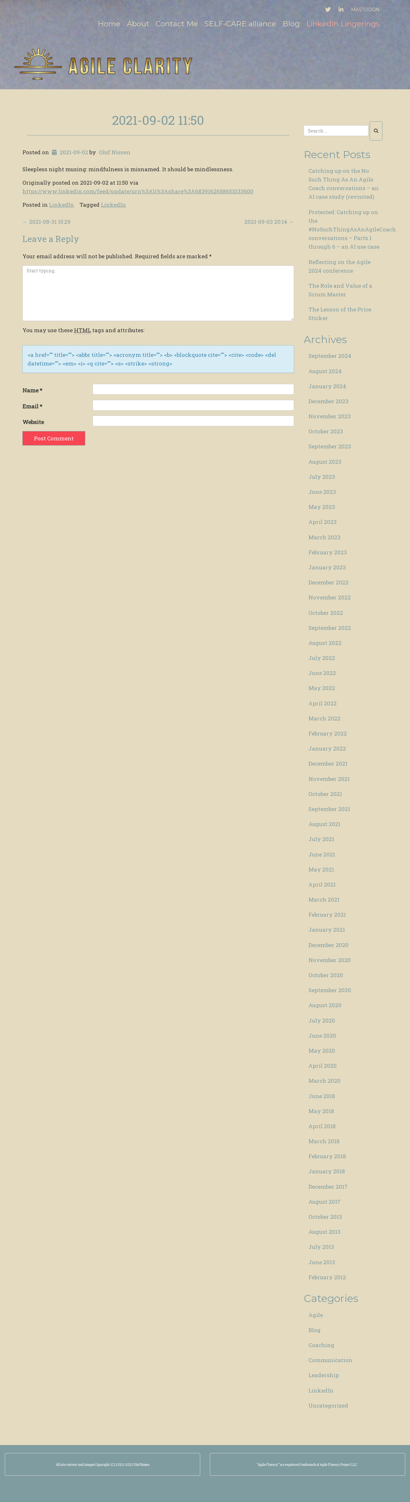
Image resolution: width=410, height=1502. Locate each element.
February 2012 (327, 1277)
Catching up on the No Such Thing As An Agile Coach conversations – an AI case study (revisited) (343, 184)
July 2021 (321, 839)
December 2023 (328, 401)
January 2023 (327, 567)
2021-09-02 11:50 (158, 120)
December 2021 (328, 763)
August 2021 (324, 824)
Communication (330, 1360)
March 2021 (324, 899)
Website (33, 422)
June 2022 (322, 673)
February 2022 (327, 733)
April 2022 (322, 703)
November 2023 (329, 416)
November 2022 (329, 597)
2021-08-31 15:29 (46, 221)
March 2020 (324, 1080)
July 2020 (321, 1020)
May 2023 (321, 506)
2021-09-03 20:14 (269, 221)
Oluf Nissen (114, 152)
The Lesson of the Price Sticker (339, 314)
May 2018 (321, 1111)
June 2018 (321, 1096)
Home (109, 23)
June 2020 (322, 1035)
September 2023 (329, 446)
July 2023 (321, 476)
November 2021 (329, 779)
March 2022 (324, 718)
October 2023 (325, 431)
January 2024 (327, 386)
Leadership (323, 1375)
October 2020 (325, 975)
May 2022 (321, 688)
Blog (291, 23)
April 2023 (322, 522)
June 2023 (322, 491)
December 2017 (328, 1186)
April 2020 (322, 1065)
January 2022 (327, 748)
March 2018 (324, 1141)
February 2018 (327, 1156)
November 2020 (329, 960)
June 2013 (321, 1262)
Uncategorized (328, 1405)
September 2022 (329, 627)
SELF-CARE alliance (240, 23)
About (138, 23)
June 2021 (321, 854)
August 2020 (324, 1005)
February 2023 (327, 552)
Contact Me (177, 23)
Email (32, 406)
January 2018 (326, 1171)
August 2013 (324, 1231)
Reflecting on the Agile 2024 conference (339, 266)
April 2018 (322, 1126)
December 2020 (328, 945)
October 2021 (325, 794)
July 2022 (321, 658)
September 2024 (329, 355)
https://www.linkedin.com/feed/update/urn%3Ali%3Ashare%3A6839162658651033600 (137, 191)
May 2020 (321, 1050)
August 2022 (324, 643)
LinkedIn (61, 204)
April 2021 (322, 884)
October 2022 (325, 612)
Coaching (321, 1345)
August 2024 (325, 371)
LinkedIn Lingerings (343, 23)
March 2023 (324, 537)
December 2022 (328, 582)
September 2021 (329, 809)
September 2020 (329, 990)
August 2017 (324, 1201)
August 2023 (324, 461)
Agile (315, 1315)
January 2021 (326, 929)
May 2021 (321, 869)
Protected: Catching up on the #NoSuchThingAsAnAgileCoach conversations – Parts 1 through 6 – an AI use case (348, 229)
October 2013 (325, 1216)
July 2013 (321, 1246)
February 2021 (327, 914)
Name (32, 390)
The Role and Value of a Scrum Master (340, 290)
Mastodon (365, 9)
